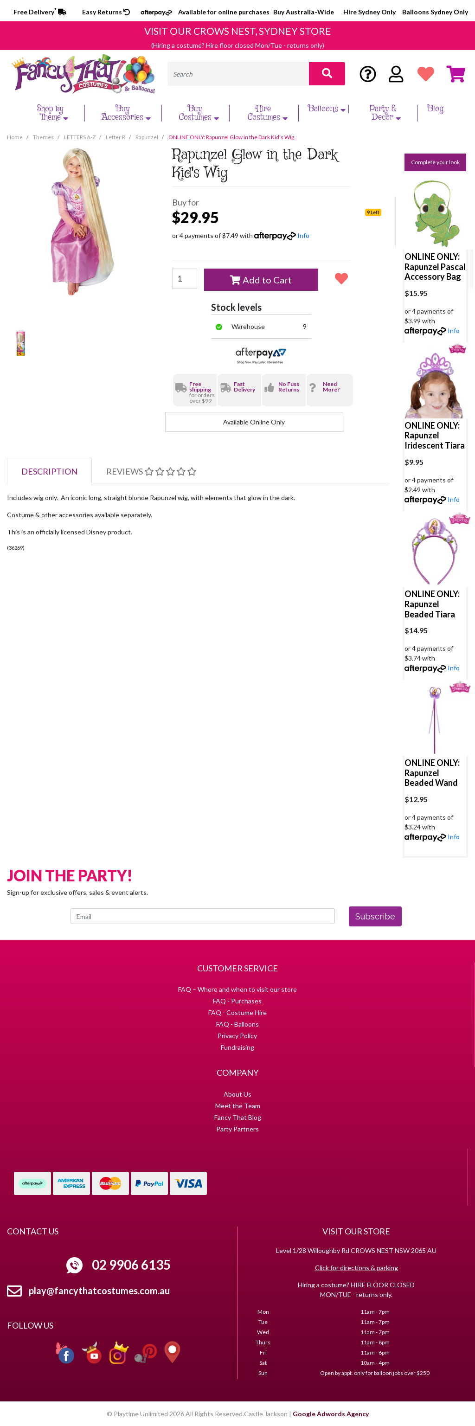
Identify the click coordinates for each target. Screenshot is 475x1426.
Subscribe (375, 916)
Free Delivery (39, 12)
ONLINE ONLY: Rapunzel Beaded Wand (432, 773)
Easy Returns (106, 12)
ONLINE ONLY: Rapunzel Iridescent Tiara (434, 435)
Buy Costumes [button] (200, 113)
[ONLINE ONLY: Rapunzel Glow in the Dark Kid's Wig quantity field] (184, 279)
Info (303, 235)
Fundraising (237, 1047)
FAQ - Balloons (237, 1024)
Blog (435, 109)
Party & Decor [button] (387, 113)
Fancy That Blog (237, 1117)
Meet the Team (237, 1106)
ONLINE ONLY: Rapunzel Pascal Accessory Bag (435, 266)
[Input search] (238, 74)
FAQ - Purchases (237, 1001)
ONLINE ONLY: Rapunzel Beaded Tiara (432, 604)
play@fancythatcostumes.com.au (99, 1290)
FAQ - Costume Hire (237, 1012)
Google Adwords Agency (331, 1414)
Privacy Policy (237, 1036)
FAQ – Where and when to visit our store (237, 989)
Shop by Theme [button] (54, 113)
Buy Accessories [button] (127, 113)
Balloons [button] (328, 109)
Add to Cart (261, 279)
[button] (341, 278)
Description (49, 471)
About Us (237, 1094)
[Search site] (327, 74)
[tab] (49, 471)
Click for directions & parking (356, 1268)
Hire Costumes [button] (268, 113)
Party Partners (237, 1129)
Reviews (151, 471)
